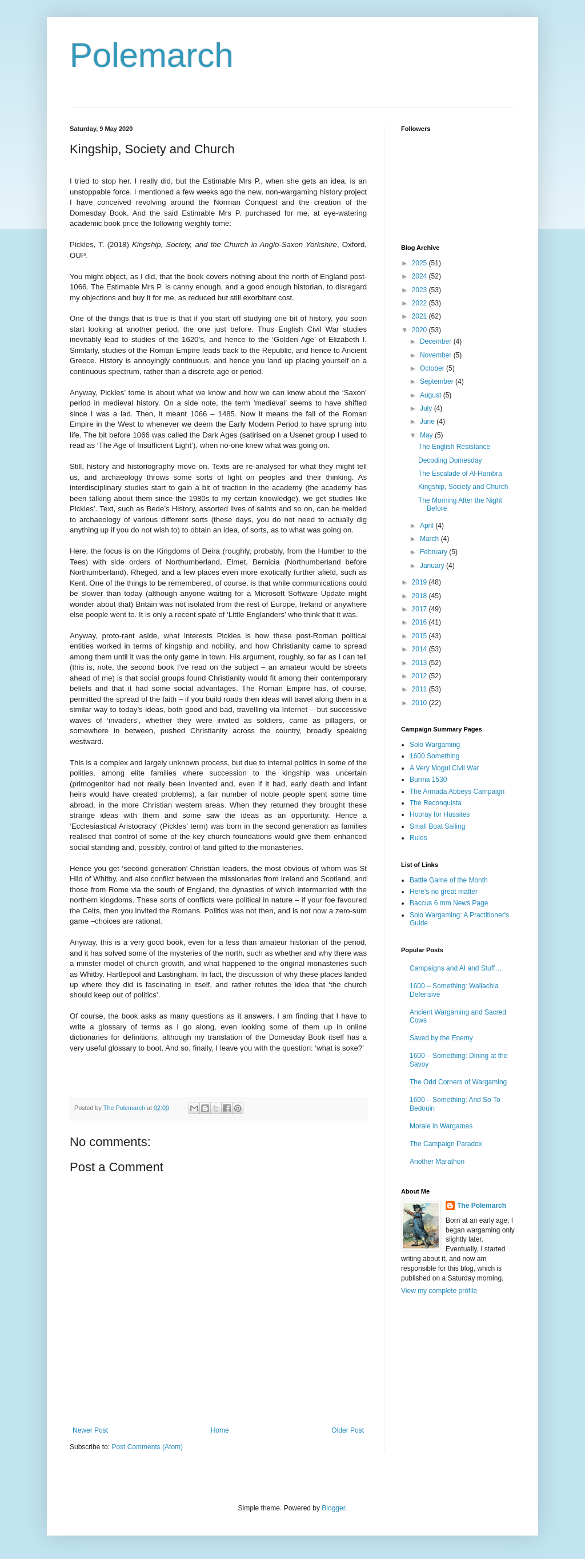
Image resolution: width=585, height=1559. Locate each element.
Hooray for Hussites (440, 814)
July (427, 408)
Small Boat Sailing (437, 826)
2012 (420, 676)
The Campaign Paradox (446, 1144)
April (427, 526)
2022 (420, 303)
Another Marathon (437, 1162)
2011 (420, 689)
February (434, 552)
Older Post (347, 1430)
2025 (420, 263)
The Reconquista (436, 803)
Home (220, 1430)
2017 (420, 609)
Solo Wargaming (435, 745)
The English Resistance (454, 447)
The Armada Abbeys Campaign (457, 792)
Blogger (333, 1508)
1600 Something (434, 756)
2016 (420, 622)
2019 (420, 582)
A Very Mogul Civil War (444, 768)
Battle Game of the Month (449, 880)
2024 (420, 276)
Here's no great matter (444, 892)
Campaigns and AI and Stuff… (456, 968)
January (433, 566)
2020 (420, 330)
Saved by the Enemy (441, 1038)
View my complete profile (439, 1291)
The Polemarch (481, 1206)
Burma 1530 (428, 779)
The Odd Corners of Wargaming (458, 1082)
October (433, 368)
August (431, 395)
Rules (418, 838)
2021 (420, 316)
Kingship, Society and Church (463, 487)
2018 (420, 596)
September (437, 381)
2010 (420, 703)
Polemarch (152, 55)
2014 (420, 649)
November (437, 355)
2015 (420, 636)
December (437, 341)
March (430, 539)
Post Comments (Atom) (147, 1447)
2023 (420, 290)
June (428, 421)
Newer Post (90, 1430)
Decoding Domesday (450, 460)
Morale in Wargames (441, 1126)
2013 (420, 663)
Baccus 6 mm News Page (449, 903)
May (427, 435)
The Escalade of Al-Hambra (460, 474)
